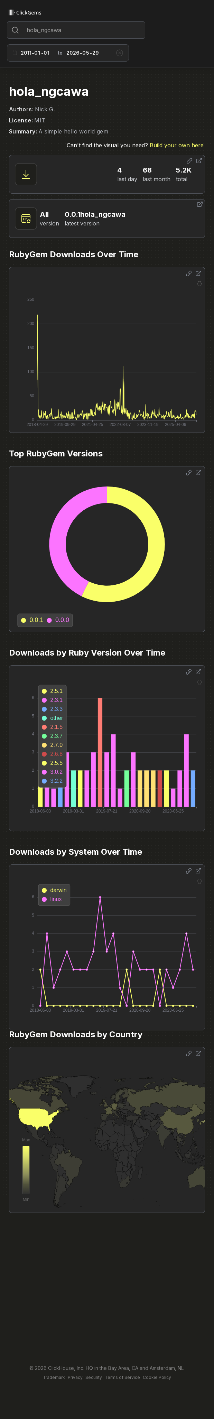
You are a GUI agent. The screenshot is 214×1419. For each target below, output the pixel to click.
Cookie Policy (157, 1377)
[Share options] (189, 160)
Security (93, 1377)
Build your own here (177, 145)
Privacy (75, 1377)
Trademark (54, 1377)
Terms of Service (122, 1377)
